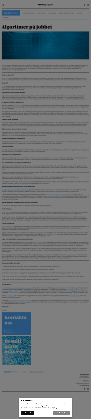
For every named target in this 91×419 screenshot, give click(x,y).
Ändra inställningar (61, 413)
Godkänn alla (27, 413)
